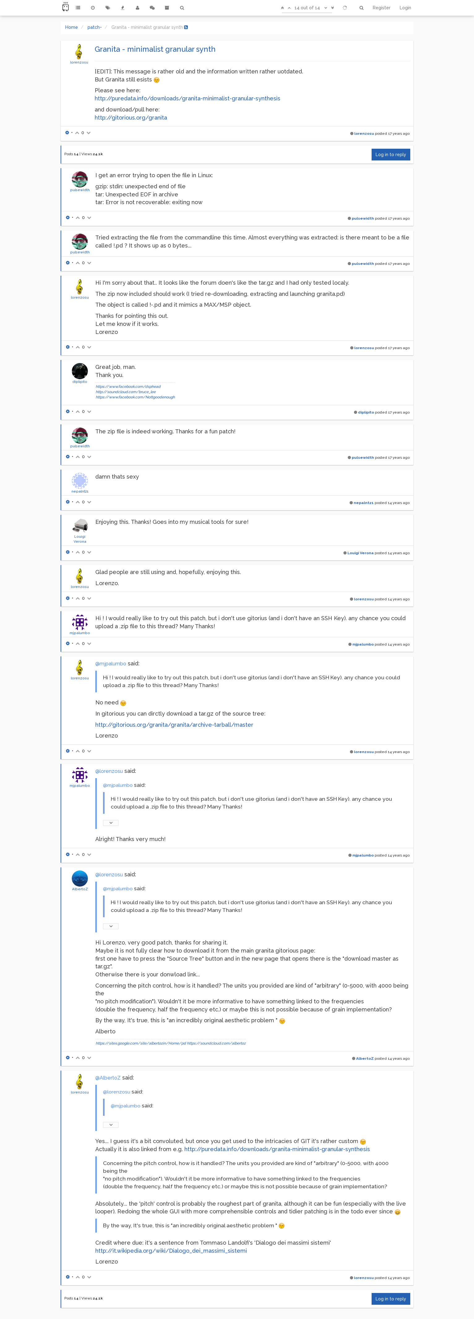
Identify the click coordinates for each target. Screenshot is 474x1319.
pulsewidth (80, 190)
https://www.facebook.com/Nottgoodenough (135, 397)
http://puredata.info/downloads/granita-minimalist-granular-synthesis (187, 98)
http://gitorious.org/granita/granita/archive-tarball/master (174, 724)
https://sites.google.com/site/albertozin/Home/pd (141, 1043)
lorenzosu (79, 62)
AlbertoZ (80, 889)
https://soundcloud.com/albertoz (216, 1043)
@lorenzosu (109, 771)
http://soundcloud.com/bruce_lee (126, 392)
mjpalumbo (80, 633)
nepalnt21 (79, 491)
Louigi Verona (360, 553)
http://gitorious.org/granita (131, 117)
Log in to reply (391, 154)
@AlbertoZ (108, 1078)
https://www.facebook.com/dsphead (128, 386)
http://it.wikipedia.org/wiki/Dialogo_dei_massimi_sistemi (171, 1250)
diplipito (79, 381)
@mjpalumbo (110, 664)
